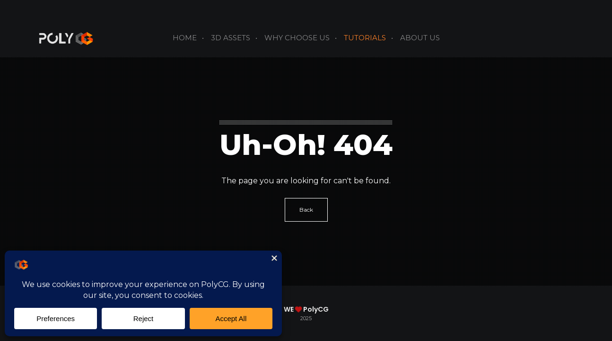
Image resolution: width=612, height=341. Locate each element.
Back (306, 209)
